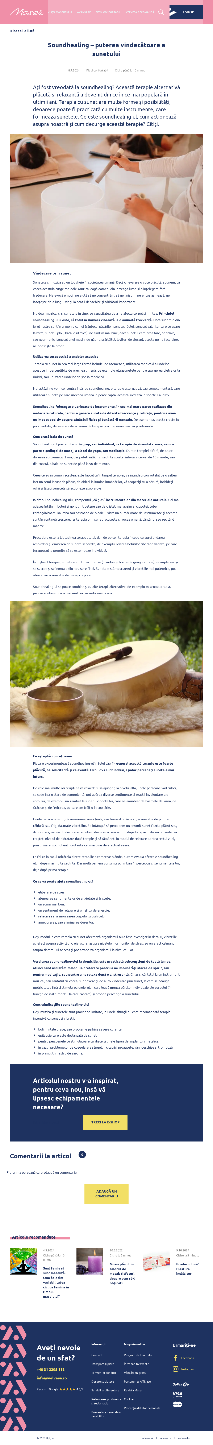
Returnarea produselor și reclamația (106, 1401)
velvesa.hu (184, 1438)
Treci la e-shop (105, 1122)
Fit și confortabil (108, 12)
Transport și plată (102, 1364)
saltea (172, 475)
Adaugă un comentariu (106, 1193)
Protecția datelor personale (142, 1408)
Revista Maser (133, 1390)
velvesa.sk (147, 1438)
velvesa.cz (165, 1438)
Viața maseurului (60, 12)
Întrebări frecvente (136, 1364)
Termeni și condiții (103, 1372)
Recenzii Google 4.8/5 (60, 1389)
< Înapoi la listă (22, 30)
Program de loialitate (138, 1355)
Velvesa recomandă (140, 12)
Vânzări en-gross (135, 1372)
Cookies (129, 1399)
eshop (182, 12)
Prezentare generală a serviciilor (106, 1414)
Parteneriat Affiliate (137, 1381)
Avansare (84, 12)
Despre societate (102, 1381)
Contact (96, 1355)
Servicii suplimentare (105, 1390)
